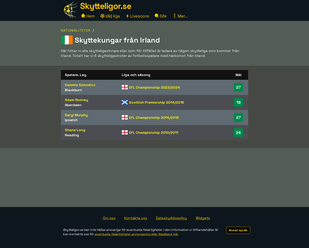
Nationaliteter (76, 30)
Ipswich (71, 120)
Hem (88, 16)
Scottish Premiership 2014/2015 (156, 102)
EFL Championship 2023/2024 (154, 87)
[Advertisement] (154, 177)
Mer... (180, 16)
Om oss (109, 218)
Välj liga (110, 16)
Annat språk (238, 230)
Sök (161, 16)
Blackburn (73, 90)
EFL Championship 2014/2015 (154, 117)
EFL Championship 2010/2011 (153, 132)
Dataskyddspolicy (171, 218)
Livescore (137, 16)
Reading (72, 135)
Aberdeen (73, 105)
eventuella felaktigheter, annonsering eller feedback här (136, 234)
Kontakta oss (135, 218)
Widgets (203, 218)
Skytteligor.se (105, 6)
